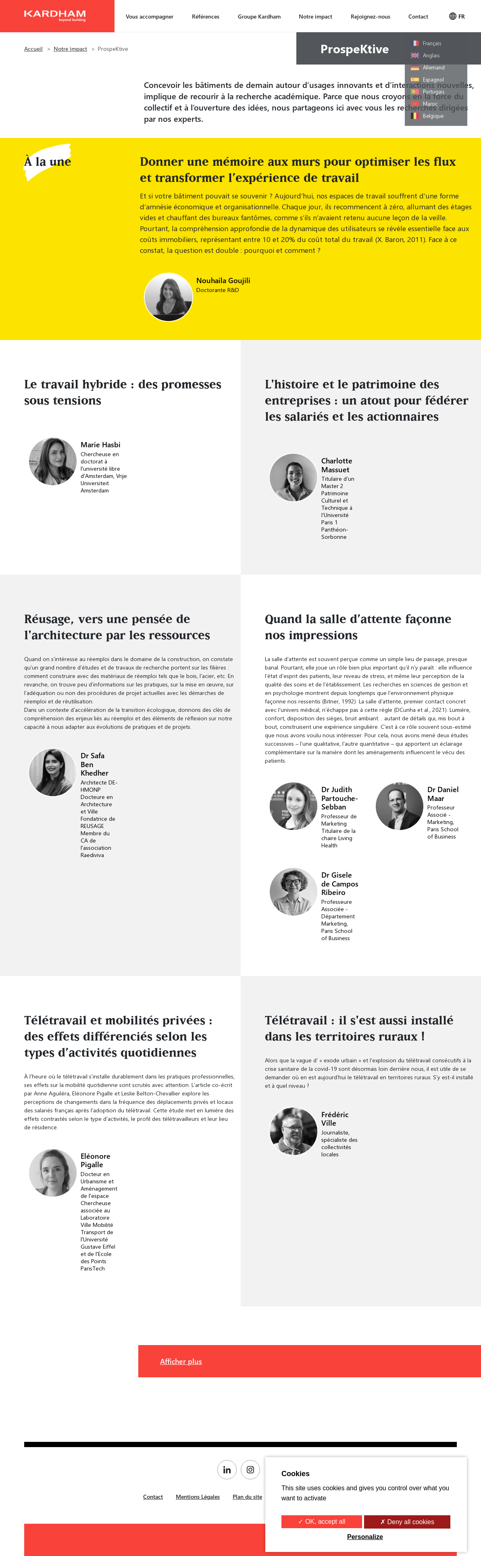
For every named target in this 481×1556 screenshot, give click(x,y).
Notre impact (315, 16)
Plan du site (247, 1496)
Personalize (365, 1536)
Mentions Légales (198, 1496)
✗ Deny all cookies (407, 1521)
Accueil (33, 48)
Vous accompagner (149, 16)
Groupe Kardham (259, 16)
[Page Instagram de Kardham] (252, 1469)
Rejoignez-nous (370, 16)
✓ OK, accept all (321, 1521)
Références (205, 16)
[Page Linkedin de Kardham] (229, 1469)
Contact (418, 16)
